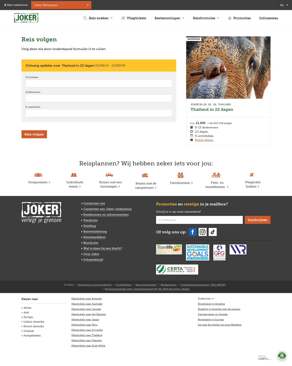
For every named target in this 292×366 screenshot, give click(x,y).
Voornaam (38, 77)
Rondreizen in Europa (211, 319)
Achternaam (39, 91)
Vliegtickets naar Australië (86, 303)
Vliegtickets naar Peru (84, 324)
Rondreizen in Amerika (211, 303)
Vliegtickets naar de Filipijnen (88, 314)
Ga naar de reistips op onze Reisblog (219, 324)
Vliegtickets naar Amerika (86, 298)
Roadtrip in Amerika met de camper (219, 309)
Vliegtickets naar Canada (86, 309)
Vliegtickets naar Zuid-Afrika (88, 345)
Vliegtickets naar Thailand (86, 335)
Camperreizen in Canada (213, 314)
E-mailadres (39, 106)
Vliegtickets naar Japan (85, 319)
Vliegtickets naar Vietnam (86, 340)
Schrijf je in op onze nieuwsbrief (184, 211)
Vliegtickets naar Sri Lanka (87, 329)
